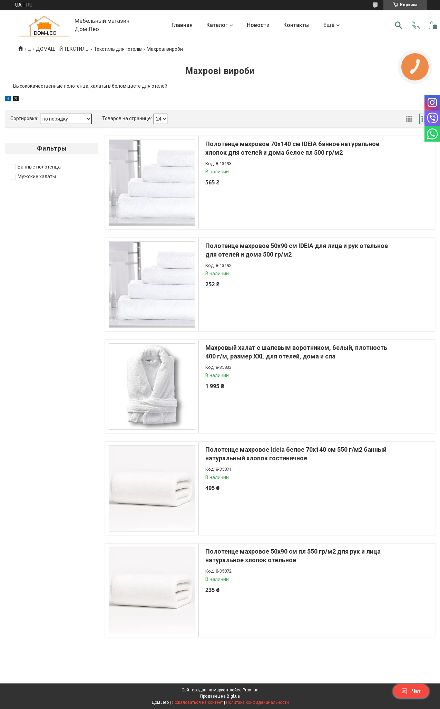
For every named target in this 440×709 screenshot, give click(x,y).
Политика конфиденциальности (257, 702)
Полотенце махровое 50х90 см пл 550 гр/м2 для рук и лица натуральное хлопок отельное (293, 556)
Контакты (296, 25)
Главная (182, 25)
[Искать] (398, 25)
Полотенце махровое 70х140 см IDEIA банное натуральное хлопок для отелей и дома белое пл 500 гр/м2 (292, 148)
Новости (258, 25)
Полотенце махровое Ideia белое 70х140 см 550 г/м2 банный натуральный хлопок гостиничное (296, 454)
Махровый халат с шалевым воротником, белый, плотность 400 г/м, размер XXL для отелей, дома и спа (296, 352)
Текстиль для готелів (118, 49)
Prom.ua (250, 690)
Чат (411, 691)
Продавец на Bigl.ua (220, 696)
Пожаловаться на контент (197, 702)
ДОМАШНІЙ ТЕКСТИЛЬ (62, 49)
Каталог (217, 25)
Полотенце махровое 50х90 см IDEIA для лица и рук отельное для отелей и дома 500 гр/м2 (296, 250)
